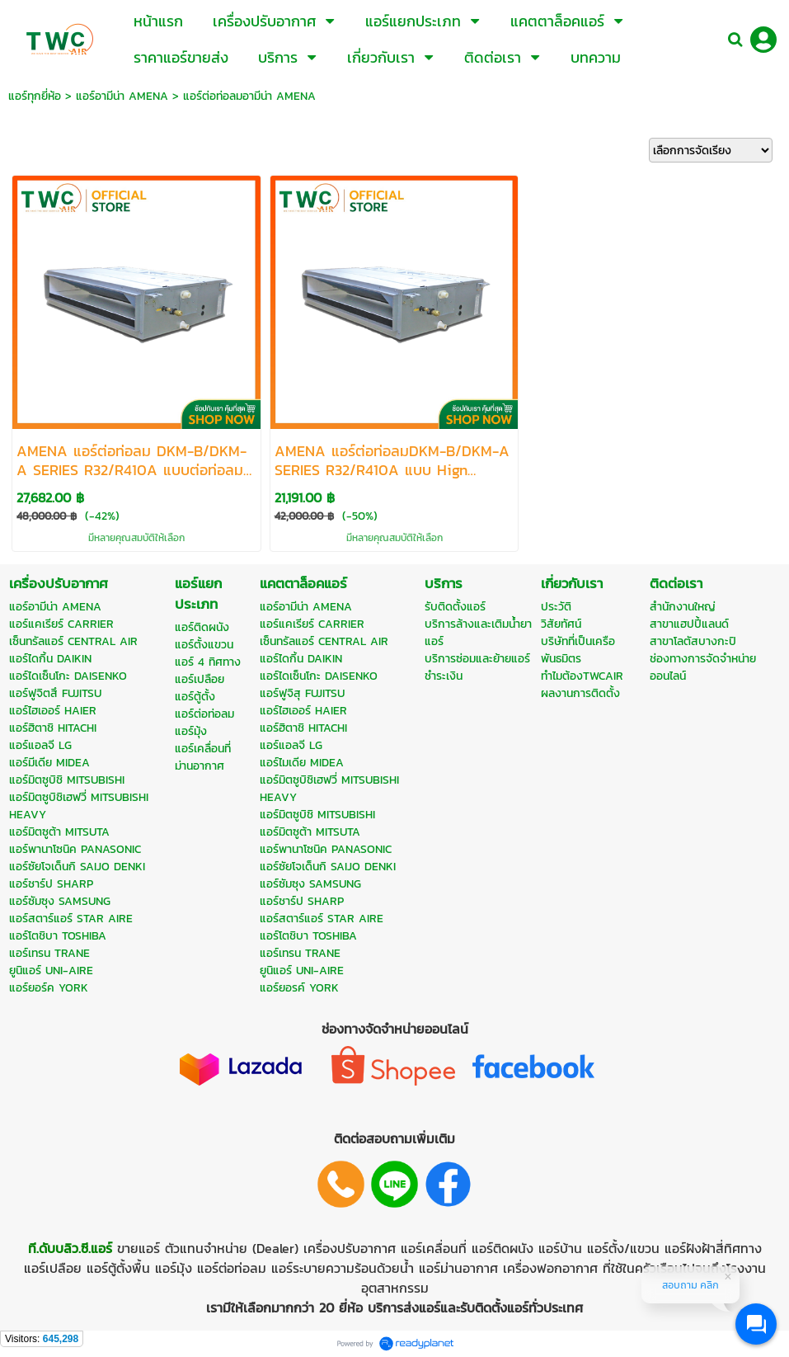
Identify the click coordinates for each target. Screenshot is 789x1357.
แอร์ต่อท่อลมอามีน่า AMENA (249, 96)
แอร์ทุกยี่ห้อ (34, 96)
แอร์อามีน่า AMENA (122, 96)
